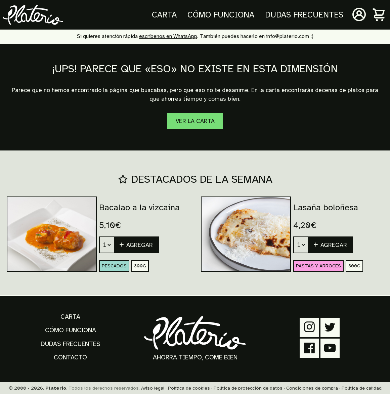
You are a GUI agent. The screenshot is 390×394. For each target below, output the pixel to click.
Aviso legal (152, 388)
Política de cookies (189, 388)
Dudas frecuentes (304, 15)
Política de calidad (362, 388)
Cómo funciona (220, 15)
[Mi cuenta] (359, 15)
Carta (164, 15)
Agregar (136, 245)
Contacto (70, 357)
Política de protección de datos (248, 388)
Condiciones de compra (312, 388)
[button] (137, 244)
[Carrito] (379, 15)
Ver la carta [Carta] (195, 121)
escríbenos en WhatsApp (168, 36)
